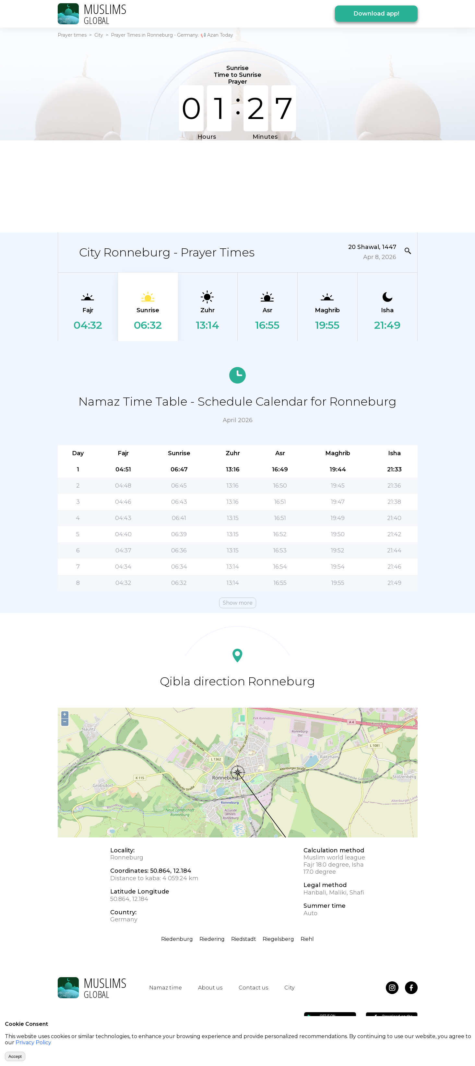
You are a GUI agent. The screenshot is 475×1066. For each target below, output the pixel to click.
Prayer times (72, 35)
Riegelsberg (278, 939)
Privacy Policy (33, 1042)
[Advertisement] (238, 185)
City (98, 35)
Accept (15, 1056)
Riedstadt (243, 939)
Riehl (307, 939)
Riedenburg (177, 939)
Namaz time (165, 988)
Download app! (376, 13)
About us (210, 988)
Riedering (212, 939)
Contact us (253, 988)
